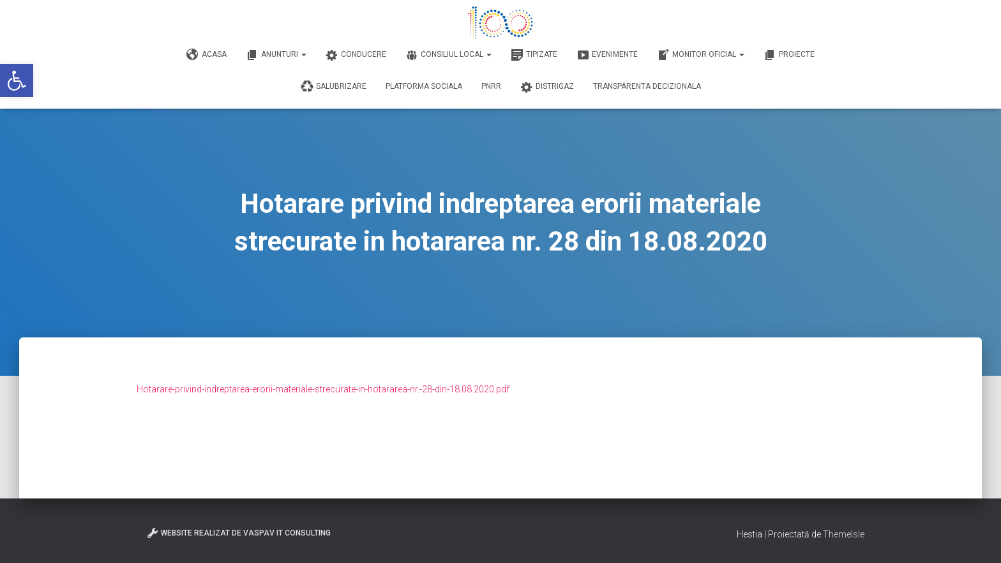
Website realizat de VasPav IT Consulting (238, 533)
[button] (16, 80)
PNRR (491, 86)
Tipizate (534, 55)
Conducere (356, 55)
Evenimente (607, 55)
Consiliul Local (448, 55)
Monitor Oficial (700, 55)
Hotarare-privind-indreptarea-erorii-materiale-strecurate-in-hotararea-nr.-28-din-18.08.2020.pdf (323, 389)
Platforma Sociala (424, 86)
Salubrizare (333, 87)
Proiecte (789, 55)
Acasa (206, 55)
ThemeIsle (843, 534)
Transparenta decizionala (647, 86)
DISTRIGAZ (547, 87)
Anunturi (276, 55)
